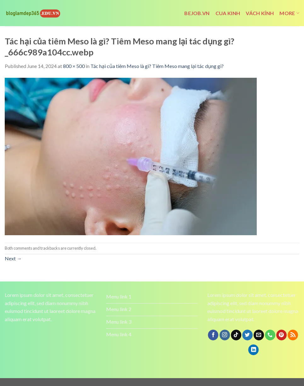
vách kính (260, 13)
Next (13, 258)
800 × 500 (74, 66)
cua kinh (227, 13)
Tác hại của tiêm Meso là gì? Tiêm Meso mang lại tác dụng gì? (157, 66)
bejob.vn (197, 13)
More (289, 13)
